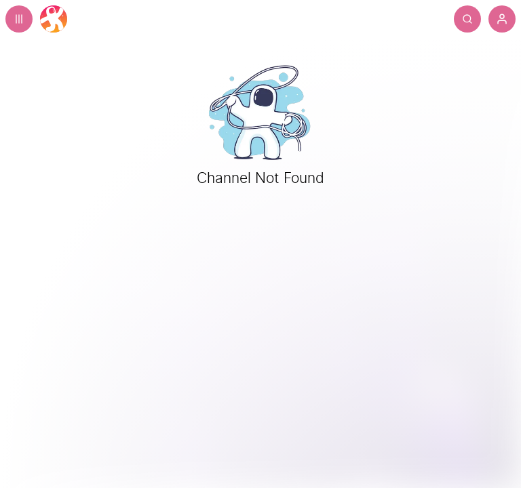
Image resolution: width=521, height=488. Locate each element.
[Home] (53, 19)
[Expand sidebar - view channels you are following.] (19, 19)
